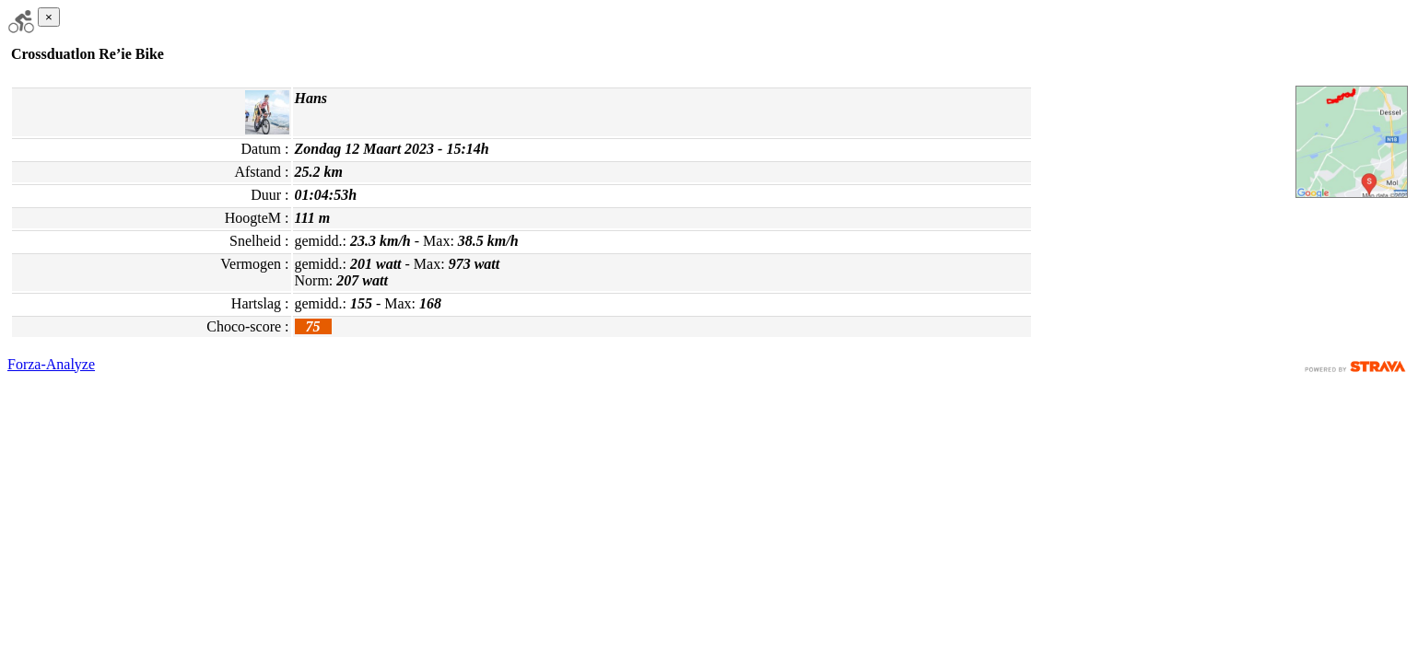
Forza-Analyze (51, 364)
